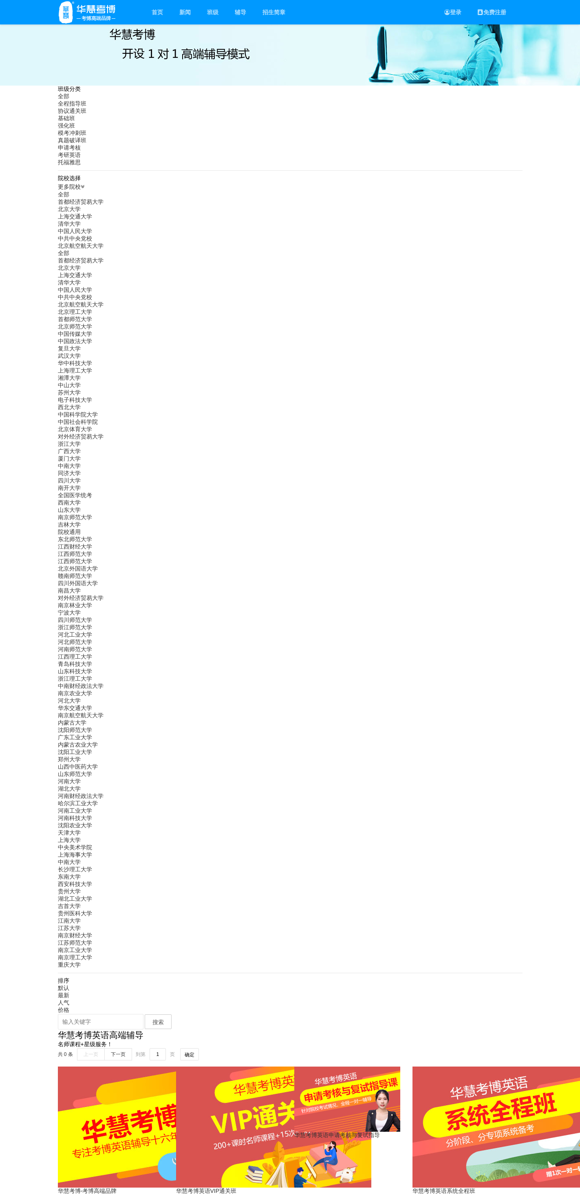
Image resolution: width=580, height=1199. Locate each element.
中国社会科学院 (78, 422)
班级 (212, 12)
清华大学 (69, 223)
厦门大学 (69, 458)
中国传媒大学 (75, 334)
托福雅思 (69, 162)
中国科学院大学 (78, 414)
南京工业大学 (75, 950)
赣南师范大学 (75, 576)
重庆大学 (69, 964)
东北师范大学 (75, 539)
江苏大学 (69, 928)
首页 (157, 12)
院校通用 (69, 532)
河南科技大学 (75, 818)
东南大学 (69, 876)
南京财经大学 (75, 935)
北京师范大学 (75, 326)
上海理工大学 (75, 370)
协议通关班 (72, 111)
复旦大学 (69, 348)
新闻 (185, 12)
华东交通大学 (75, 708)
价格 (63, 1010)
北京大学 (69, 209)
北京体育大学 (75, 429)
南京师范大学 (75, 517)
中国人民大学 (75, 231)
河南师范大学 (75, 649)
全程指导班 (72, 103)
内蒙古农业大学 (78, 744)
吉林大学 (69, 524)
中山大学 (69, 385)
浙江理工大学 (75, 678)
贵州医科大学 (75, 913)
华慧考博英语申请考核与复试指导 (337, 1135)
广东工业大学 (75, 737)
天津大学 (69, 832)
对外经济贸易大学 (81, 436)
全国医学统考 (75, 495)
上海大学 (69, 840)
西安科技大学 (75, 884)
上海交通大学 (75, 216)
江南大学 (69, 920)
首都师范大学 (75, 319)
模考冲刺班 (72, 133)
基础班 (66, 118)
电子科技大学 (75, 400)
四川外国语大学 (78, 583)
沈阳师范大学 (75, 730)
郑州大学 (69, 759)
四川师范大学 (75, 620)
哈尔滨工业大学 (78, 803)
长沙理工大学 (75, 869)
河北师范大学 (75, 642)
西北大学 (69, 407)
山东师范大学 (75, 774)
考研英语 (69, 155)
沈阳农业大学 (75, 825)
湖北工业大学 (75, 898)
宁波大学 (69, 612)
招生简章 (273, 12)
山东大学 (69, 510)
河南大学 (69, 781)
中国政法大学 (75, 341)
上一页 (91, 1054)
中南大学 (69, 466)
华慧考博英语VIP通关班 (206, 1191)
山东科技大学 (75, 671)
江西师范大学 (75, 554)
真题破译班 (72, 140)
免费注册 (492, 12)
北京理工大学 (75, 312)
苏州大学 (69, 392)
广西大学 (69, 451)
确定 (189, 1055)
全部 (63, 96)
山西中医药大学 (78, 766)
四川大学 (69, 480)
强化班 (66, 125)
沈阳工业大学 (75, 752)
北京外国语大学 (78, 568)
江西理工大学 (75, 656)
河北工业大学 (75, 634)
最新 (63, 995)
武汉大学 (69, 356)
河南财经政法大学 (81, 796)
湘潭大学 (69, 378)
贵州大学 (69, 891)
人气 (63, 1002)
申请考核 (69, 147)
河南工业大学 (75, 810)
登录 (452, 12)
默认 (63, 988)
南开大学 (69, 488)
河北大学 (69, 700)
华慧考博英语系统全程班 (443, 1191)
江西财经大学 (75, 546)
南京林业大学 (75, 605)
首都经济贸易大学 (81, 201)
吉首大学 (69, 906)
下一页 (118, 1054)
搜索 (158, 1022)
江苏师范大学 (75, 942)
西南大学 (69, 502)
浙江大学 (69, 444)
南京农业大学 (75, 693)
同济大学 (69, 473)
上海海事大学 (75, 854)
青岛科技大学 (75, 664)
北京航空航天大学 (81, 245)
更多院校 (72, 186)
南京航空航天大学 (81, 715)
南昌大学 (69, 590)
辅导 (240, 12)
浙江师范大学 (75, 627)
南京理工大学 (75, 957)
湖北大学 (69, 788)
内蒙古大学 (72, 722)
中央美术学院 (75, 847)
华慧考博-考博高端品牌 (87, 1191)
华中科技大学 (75, 363)
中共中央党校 (75, 238)
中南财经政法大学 (81, 686)
